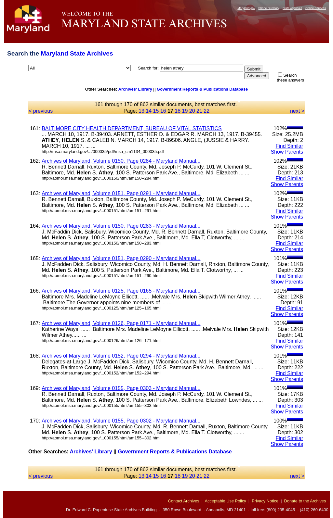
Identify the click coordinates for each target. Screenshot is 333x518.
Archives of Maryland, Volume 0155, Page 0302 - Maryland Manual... (121, 420)
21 (199, 111)
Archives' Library (135, 89)
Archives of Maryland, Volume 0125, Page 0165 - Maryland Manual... (121, 291)
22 (206, 111)
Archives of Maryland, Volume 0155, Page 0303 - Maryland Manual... (121, 388)
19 (185, 111)
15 (156, 111)
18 (177, 111)
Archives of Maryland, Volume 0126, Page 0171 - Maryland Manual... (121, 323)
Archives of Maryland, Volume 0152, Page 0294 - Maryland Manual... (121, 356)
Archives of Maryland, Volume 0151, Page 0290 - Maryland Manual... (121, 258)
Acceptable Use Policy (225, 501)
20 (192, 111)
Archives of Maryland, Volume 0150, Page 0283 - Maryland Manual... (121, 226)
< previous (41, 111)
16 (163, 111)
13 (141, 111)
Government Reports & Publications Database (202, 89)
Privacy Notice (265, 501)
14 (149, 111)
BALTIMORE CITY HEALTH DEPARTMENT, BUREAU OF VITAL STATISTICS (132, 128)
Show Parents (287, 152)
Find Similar (289, 146)
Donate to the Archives (305, 501)
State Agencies (292, 8)
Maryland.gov (246, 8)
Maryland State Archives (77, 53)
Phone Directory (268, 8)
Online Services (315, 8)
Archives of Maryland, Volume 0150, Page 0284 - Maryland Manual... (121, 161)
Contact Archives (183, 501)
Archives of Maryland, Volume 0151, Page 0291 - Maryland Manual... (121, 193)
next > (297, 111)
